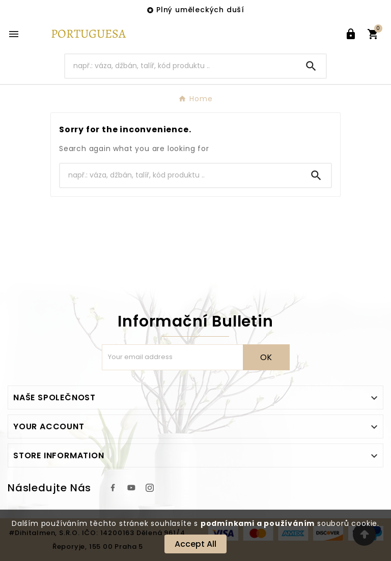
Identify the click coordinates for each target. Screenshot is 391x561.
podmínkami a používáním (258, 523)
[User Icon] (351, 34)
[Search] (181, 65)
